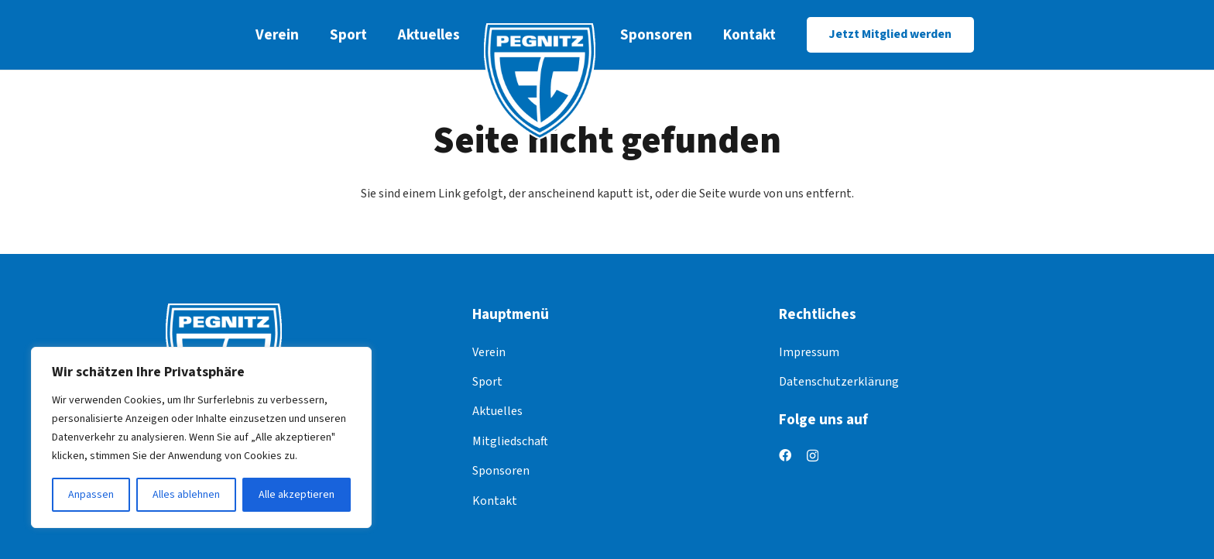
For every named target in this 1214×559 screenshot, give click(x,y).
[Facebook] (785, 455)
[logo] (540, 81)
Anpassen (91, 494)
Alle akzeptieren (296, 494)
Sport (487, 381)
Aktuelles (497, 411)
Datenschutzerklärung (839, 381)
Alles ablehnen (186, 494)
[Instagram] (812, 456)
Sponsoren (501, 470)
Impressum (809, 352)
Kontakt (494, 500)
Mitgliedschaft (510, 441)
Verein (489, 352)
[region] (201, 437)
